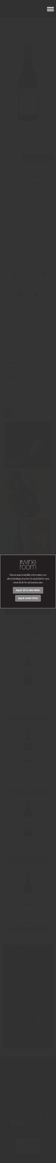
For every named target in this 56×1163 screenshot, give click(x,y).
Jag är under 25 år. (28, 598)
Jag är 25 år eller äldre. (28, 590)
